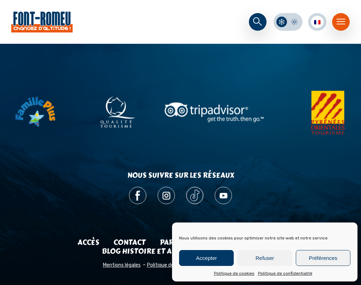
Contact (130, 242)
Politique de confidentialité (285, 273)
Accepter (206, 258)
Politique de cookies (234, 273)
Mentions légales (122, 265)
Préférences (323, 258)
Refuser (265, 258)
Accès (88, 242)
